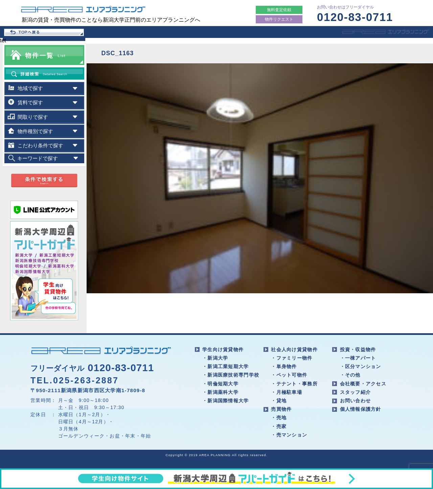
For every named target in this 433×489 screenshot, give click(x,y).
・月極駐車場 (286, 392)
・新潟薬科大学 (220, 392)
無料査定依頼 (279, 9)
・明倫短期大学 (220, 383)
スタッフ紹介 (355, 392)
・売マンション (289, 435)
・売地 (279, 417)
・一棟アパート (358, 358)
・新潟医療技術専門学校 (230, 375)
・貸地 (279, 400)
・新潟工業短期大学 (225, 366)
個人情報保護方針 (360, 409)
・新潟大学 (215, 358)
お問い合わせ (355, 400)
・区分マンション (360, 366)
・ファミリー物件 (291, 358)
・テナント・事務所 (294, 383)
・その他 (350, 375)
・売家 (279, 426)
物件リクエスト (279, 19)
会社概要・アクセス (363, 383)
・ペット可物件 (289, 375)
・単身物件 (284, 366)
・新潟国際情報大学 (225, 400)
